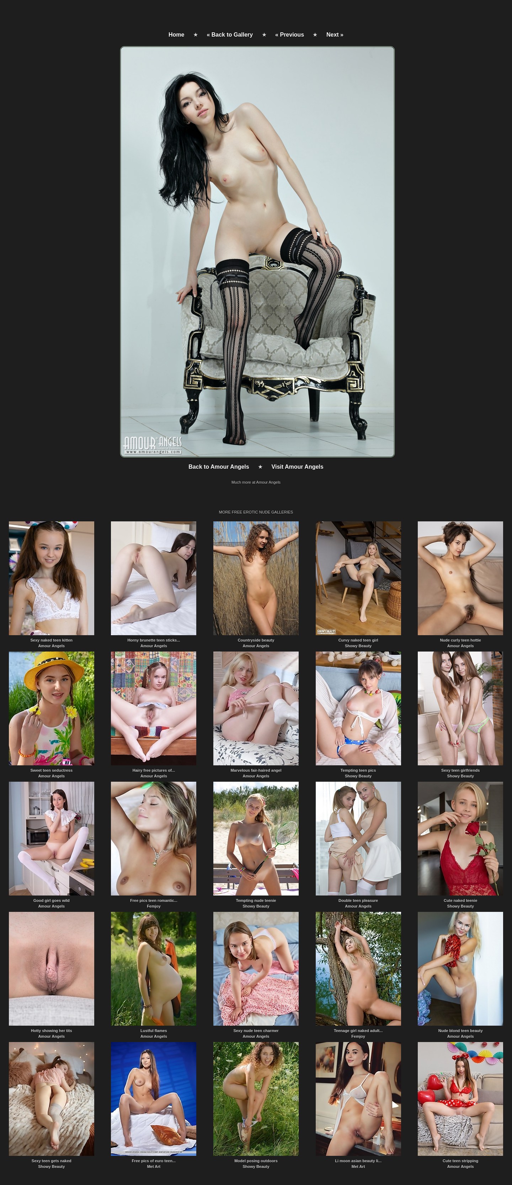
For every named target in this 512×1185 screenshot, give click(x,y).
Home (176, 35)
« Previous (289, 35)
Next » (334, 35)
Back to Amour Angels (218, 467)
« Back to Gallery (230, 35)
